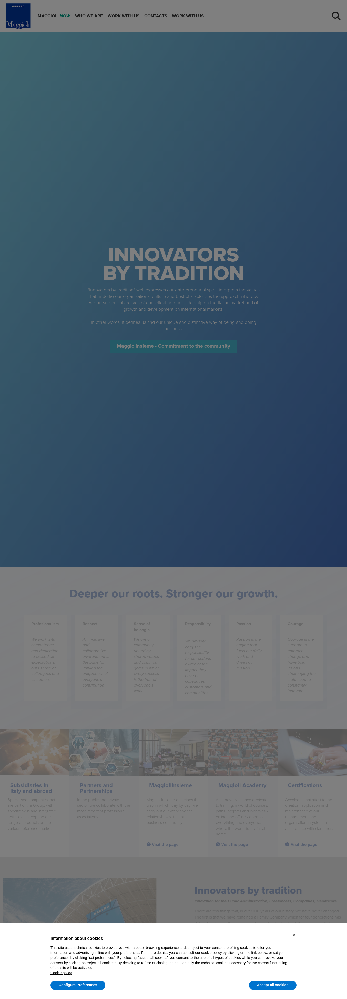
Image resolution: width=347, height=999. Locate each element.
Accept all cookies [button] (272, 985)
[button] (294, 935)
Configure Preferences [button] (78, 985)
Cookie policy (61, 973)
